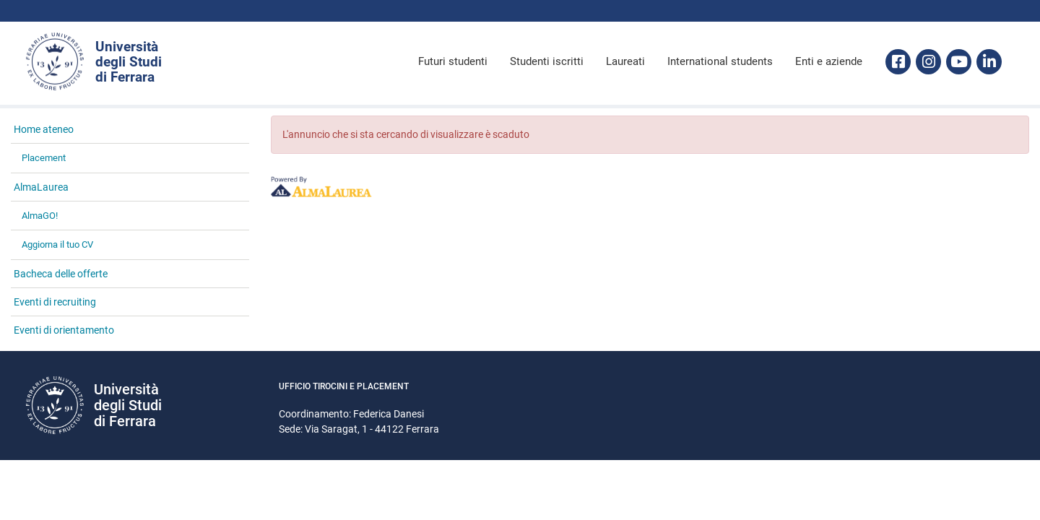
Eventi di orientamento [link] (64, 330)
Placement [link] (44, 157)
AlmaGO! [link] (40, 215)
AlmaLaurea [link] (41, 187)
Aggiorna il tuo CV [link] (57, 244)
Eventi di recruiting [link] (55, 302)
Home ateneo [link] (44, 129)
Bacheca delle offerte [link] (61, 274)
